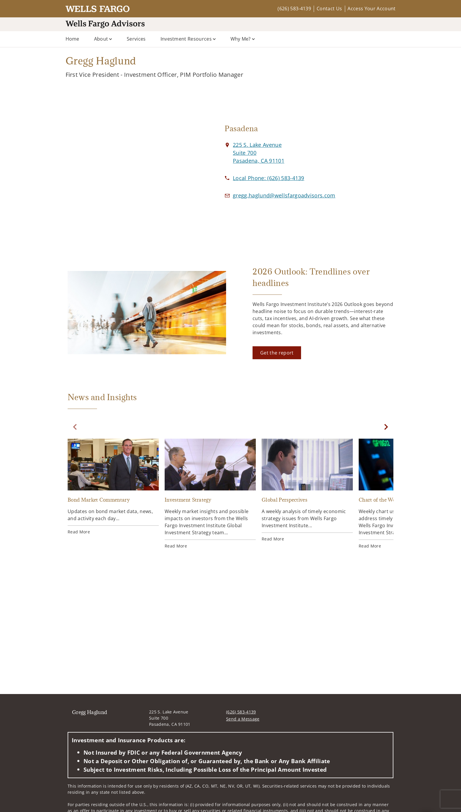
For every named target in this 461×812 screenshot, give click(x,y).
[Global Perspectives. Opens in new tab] (307, 490)
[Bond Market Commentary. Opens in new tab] (113, 487)
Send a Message (242, 719)
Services (136, 39)
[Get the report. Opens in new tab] (277, 352)
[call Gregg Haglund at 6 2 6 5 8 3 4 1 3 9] (268, 178)
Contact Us (329, 8)
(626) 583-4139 (294, 8)
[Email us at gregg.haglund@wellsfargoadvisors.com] (284, 195)
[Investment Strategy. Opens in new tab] (210, 494)
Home (72, 39)
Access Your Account (371, 8)
